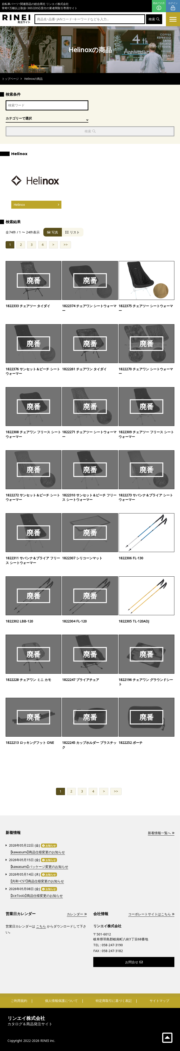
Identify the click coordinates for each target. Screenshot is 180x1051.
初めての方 (159, 6)
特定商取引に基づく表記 (114, 1000)
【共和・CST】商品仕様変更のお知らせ (37, 881)
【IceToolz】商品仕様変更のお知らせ (36, 896)
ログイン (173, 6)
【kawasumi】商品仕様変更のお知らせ (37, 852)
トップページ (10, 79)
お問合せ (134, 962)
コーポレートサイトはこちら (151, 914)
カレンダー (77, 914)
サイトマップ (159, 1000)
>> (66, 245)
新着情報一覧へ (161, 833)
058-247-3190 (112, 945)
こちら (41, 926)
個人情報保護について (61, 1000)
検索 (154, 19)
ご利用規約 (19, 1000)
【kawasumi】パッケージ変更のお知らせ (39, 867)
